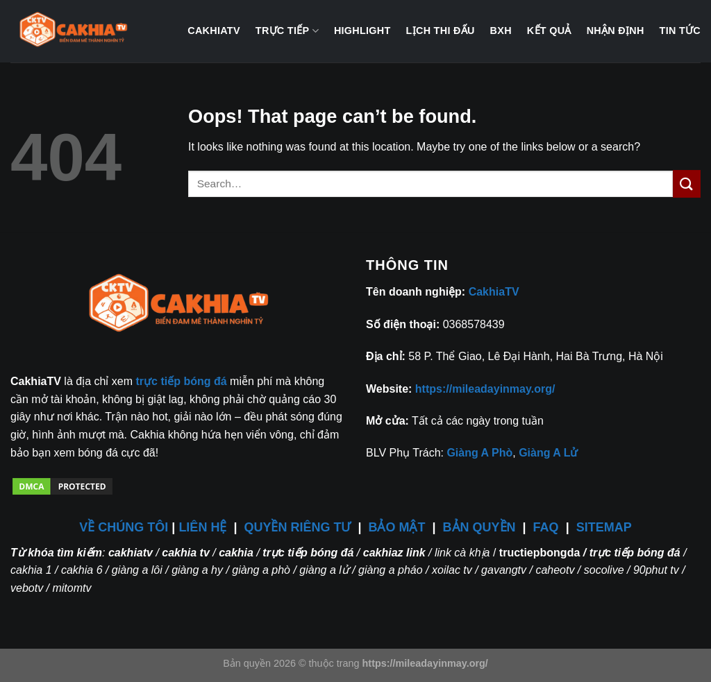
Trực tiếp (287, 30)
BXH (501, 30)
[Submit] (687, 183)
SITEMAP (604, 527)
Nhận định (615, 30)
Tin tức (680, 30)
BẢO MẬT (397, 527)
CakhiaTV (213, 30)
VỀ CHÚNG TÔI (123, 527)
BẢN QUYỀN (479, 527)
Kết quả (549, 30)
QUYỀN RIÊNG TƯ (299, 527)
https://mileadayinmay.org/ (485, 389)
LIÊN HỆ (202, 527)
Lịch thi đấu (440, 30)
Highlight (362, 30)
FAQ (546, 527)
